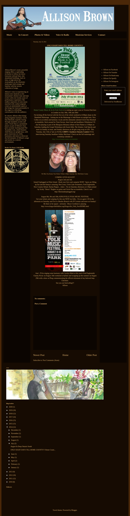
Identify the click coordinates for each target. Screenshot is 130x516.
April (13, 461)
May (13, 457)
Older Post (91, 355)
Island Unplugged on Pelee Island (45, 182)
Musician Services (83, 35)
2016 (11, 420)
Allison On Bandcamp (111, 75)
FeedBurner (118, 102)
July (12, 443)
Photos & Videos (42, 35)
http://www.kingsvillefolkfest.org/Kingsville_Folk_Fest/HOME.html (65, 206)
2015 (11, 424)
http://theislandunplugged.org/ (65, 192)
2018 (11, 414)
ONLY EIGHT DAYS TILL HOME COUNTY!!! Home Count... (33, 450)
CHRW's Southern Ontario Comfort (75, 132)
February (14, 464)
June (13, 454)
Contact (101, 35)
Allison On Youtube (110, 72)
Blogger (74, 510)
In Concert (23, 35)
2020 (11, 407)
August (13, 440)
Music (9, 35)
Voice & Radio (62, 35)
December (14, 430)
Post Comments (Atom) (51, 360)
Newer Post (38, 355)
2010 (11, 482)
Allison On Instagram (110, 81)
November (15, 433)
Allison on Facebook (110, 70)
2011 (11, 478)
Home (65, 355)
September (15, 437)
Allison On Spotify (110, 78)
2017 (11, 417)
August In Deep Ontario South (21, 446)
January (14, 467)
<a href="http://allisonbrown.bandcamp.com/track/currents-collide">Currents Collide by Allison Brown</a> (17, 54)
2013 (11, 472)
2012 (11, 475)
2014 (11, 427)
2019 (11, 410)
